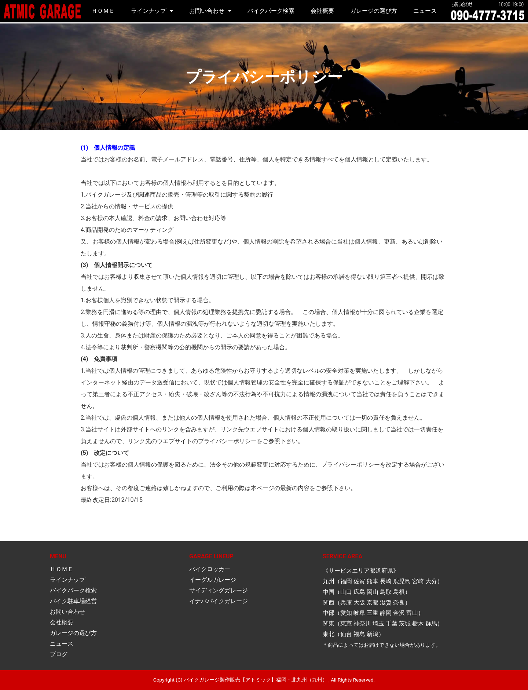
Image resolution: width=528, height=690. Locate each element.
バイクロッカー (209, 569)
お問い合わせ (206, 10)
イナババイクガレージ (218, 601)
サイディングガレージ (218, 590)
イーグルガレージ (212, 579)
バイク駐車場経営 (73, 601)
